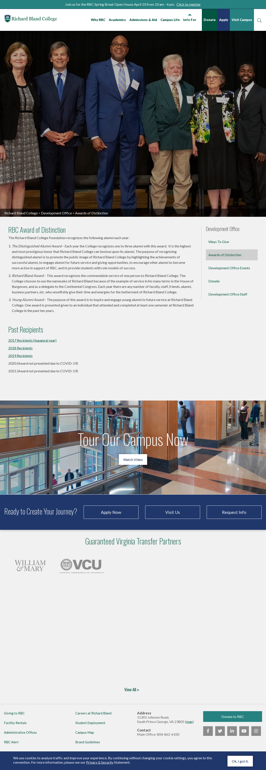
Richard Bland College (30, 19)
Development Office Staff (227, 294)
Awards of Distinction (224, 255)
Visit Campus (242, 20)
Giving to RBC (14, 713)
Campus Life (170, 20)
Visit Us (172, 512)
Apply (223, 20)
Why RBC (98, 20)
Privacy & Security (99, 762)
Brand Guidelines (87, 742)
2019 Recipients (20, 356)
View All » (131, 689)
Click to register (188, 4)
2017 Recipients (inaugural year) (32, 340)
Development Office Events (229, 268)
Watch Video (133, 459)
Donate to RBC (232, 716)
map (189, 721)
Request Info (234, 512)
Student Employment (90, 723)
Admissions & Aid (143, 20)
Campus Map (84, 732)
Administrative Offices (20, 732)
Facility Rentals (15, 723)
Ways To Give (218, 242)
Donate (210, 20)
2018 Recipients (20, 348)
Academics (117, 20)
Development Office (56, 213)
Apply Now (111, 512)
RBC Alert (11, 742)
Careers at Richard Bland (93, 713)
